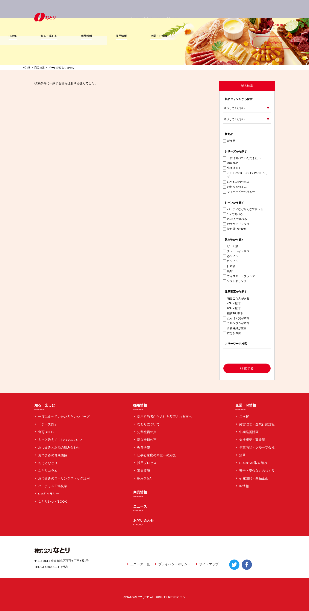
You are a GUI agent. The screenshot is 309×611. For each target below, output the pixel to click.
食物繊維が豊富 (235, 328)
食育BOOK (46, 432)
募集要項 (143, 470)
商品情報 (112, 36)
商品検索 (39, 67)
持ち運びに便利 (235, 229)
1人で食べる (232, 214)
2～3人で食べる (235, 219)
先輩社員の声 (146, 432)
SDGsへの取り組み (253, 463)
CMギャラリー (48, 494)
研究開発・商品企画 (253, 478)
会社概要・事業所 (252, 439)
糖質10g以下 (233, 313)
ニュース (140, 506)
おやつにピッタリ (236, 224)
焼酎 (228, 271)
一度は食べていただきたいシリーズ (64, 416)
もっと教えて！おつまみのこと (60, 439)
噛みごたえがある (236, 298)
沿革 (242, 455)
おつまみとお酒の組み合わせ (59, 447)
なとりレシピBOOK (52, 501)
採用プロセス (146, 463)
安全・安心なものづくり (257, 470)
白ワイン (230, 261)
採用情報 (147, 36)
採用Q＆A (144, 478)
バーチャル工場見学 (52, 486)
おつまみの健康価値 (52, 455)
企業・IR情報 (184, 36)
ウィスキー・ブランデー (240, 276)
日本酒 (229, 266)
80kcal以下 (232, 308)
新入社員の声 (146, 439)
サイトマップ (208, 564)
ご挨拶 (244, 416)
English (281, 22)
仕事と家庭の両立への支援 (156, 455)
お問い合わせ (273, 35)
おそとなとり (48, 463)
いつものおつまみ (236, 182)
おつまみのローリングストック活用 (64, 478)
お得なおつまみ (235, 187)
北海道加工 (232, 168)
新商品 (229, 141)
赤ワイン (230, 256)
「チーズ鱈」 (48, 424)
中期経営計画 (249, 432)
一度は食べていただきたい (242, 158)
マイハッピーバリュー (239, 192)
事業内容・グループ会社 (257, 447)
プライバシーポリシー (174, 564)
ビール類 (230, 246)
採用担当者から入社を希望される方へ (164, 416)
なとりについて (148, 424)
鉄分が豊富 (232, 333)
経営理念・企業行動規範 (257, 424)
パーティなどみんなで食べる (243, 209)
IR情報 (244, 486)
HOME (38, 36)
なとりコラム (48, 470)
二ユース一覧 (140, 564)
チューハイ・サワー (237, 251)
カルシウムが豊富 (236, 323)
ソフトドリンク (235, 281)
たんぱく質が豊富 (236, 318)
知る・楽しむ (74, 36)
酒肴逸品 (230, 163)
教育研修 (143, 447)
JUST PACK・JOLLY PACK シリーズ (247, 175)
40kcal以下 (232, 303)
